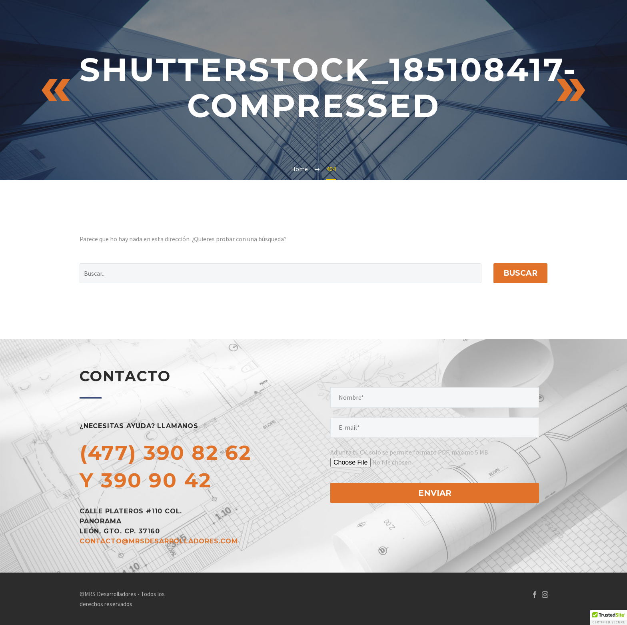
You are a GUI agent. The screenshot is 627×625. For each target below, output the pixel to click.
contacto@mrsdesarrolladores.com (159, 541)
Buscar (520, 273)
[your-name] (434, 397)
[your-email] (434, 427)
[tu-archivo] (392, 462)
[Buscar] (280, 273)
